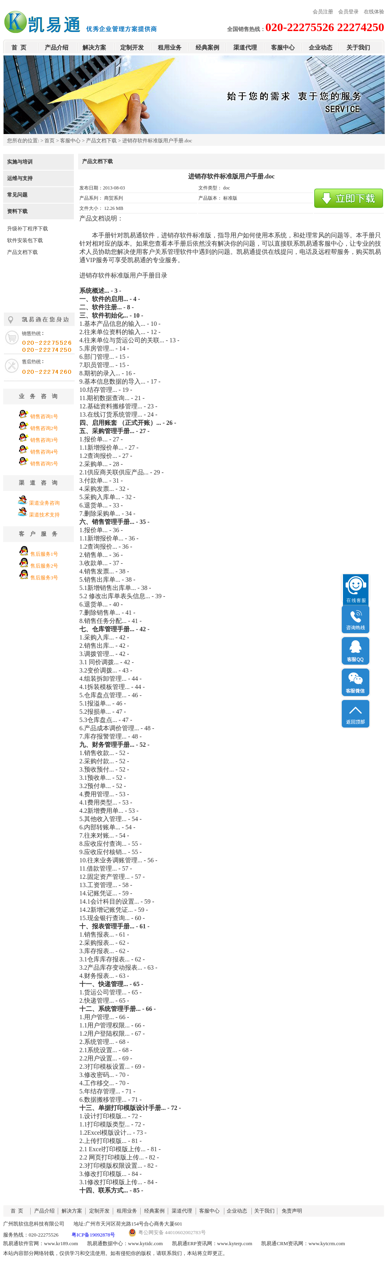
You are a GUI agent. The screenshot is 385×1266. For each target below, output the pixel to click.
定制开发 (132, 47)
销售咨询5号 (44, 464)
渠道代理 (245, 47)
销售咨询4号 (44, 452)
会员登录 (348, 12)
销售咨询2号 (44, 428)
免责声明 (292, 1211)
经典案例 (207, 47)
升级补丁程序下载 (27, 229)
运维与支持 (20, 178)
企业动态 (320, 47)
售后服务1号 (44, 554)
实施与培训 (20, 162)
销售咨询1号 (44, 416)
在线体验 (374, 12)
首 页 (18, 47)
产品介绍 (56, 47)
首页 (49, 140)
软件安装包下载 (25, 240)
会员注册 (323, 12)
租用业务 (170, 47)
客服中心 (283, 47)
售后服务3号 (44, 578)
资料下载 (17, 211)
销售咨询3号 (44, 440)
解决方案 (94, 47)
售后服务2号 (44, 566)
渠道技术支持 (44, 515)
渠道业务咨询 (44, 503)
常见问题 (17, 195)
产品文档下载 (101, 140)
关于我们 (358, 47)
